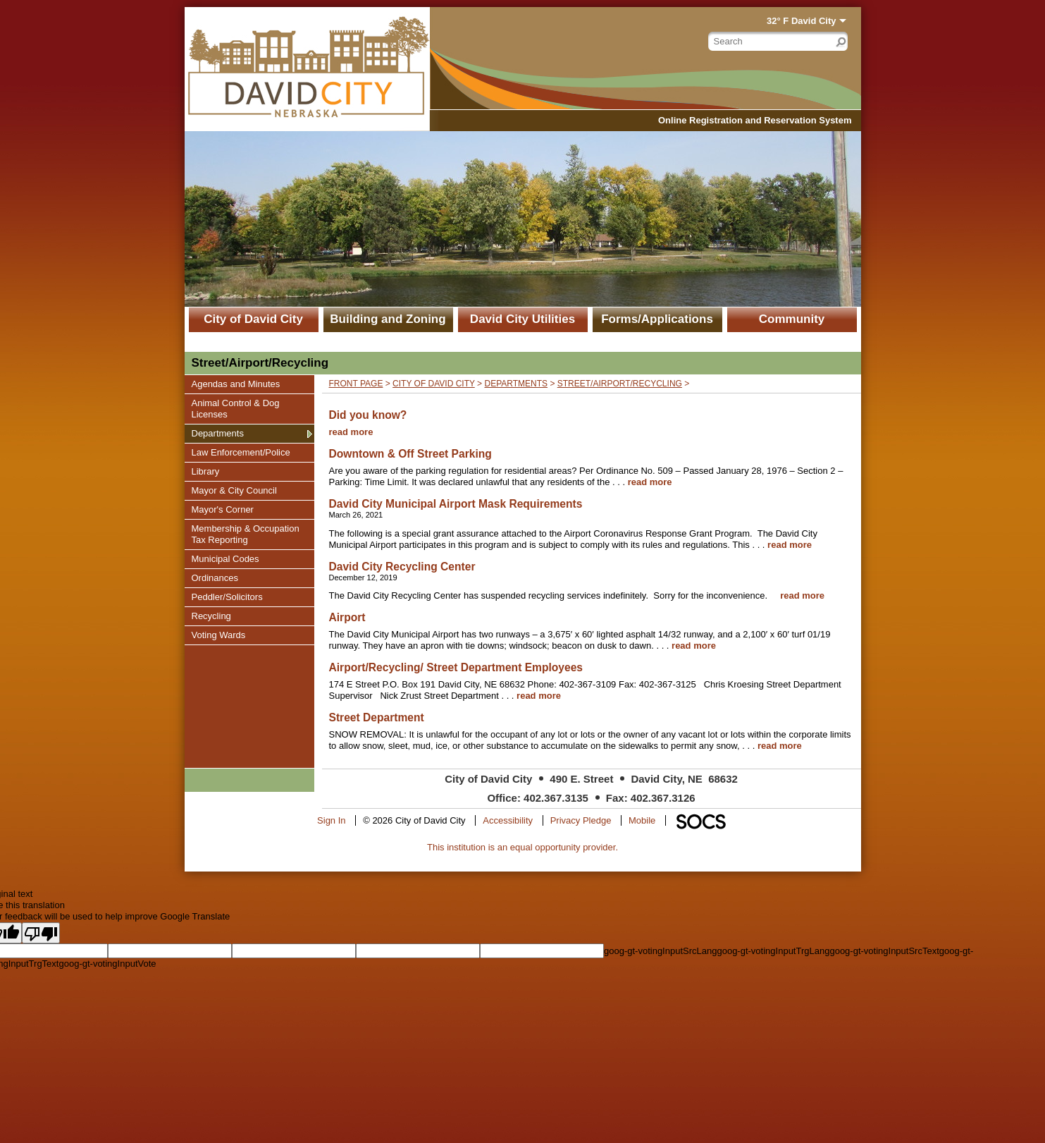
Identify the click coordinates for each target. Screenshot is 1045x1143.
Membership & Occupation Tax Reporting (245, 533)
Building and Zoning (387, 319)
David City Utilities (522, 319)
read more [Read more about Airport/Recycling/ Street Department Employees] (539, 695)
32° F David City (801, 21)
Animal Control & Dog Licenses (235, 408)
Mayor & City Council (234, 490)
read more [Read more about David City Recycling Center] (802, 595)
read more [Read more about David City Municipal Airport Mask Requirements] (789, 544)
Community (792, 319)
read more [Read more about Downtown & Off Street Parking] (650, 482)
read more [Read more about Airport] (694, 645)
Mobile (642, 820)
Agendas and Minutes (235, 383)
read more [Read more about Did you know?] (351, 432)
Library (208, 471)
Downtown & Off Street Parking (410, 454)
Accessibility (508, 820)
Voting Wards (218, 634)
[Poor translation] (41, 932)
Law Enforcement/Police (240, 452)
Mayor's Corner (222, 509)
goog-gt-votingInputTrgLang (773, 951)
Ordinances (214, 577)
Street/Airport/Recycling (619, 384)
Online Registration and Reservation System (755, 120)
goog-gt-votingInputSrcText (884, 951)
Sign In (331, 820)
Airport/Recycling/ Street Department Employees (456, 667)
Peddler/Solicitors (227, 596)
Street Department (376, 717)
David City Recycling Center (402, 567)
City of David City (253, 319)
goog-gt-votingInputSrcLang (660, 951)
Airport (347, 617)
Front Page (356, 384)
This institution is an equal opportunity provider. (522, 847)
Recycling (211, 615)
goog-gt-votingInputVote (107, 963)
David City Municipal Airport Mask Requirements (456, 504)
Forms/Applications (657, 319)
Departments (217, 433)
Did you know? (368, 415)
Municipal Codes (225, 558)
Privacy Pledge (581, 820)
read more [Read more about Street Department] (780, 745)
